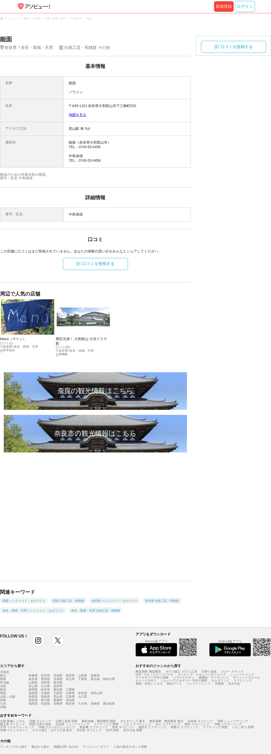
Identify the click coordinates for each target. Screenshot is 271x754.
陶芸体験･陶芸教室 (148, 671)
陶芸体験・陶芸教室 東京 (166, 721)
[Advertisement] (59, 521)
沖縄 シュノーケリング (232, 721)
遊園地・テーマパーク (213, 677)
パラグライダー (183, 677)
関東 (3, 679)
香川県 (45, 700)
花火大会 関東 (132, 730)
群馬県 (45, 679)
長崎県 (57, 703)
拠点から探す (40, 746)
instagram (38, 640)
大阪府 (57, 693)
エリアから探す (12, 666)
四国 (3, 700)
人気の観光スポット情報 (130, 746)
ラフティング (243, 680)
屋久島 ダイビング (12, 724)
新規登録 (224, 6)
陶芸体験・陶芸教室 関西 (99, 721)
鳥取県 (33, 696)
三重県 (70, 689)
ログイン (245, 6)
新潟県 (57, 682)
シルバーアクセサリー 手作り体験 (184, 680)
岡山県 (57, 696)
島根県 (45, 696)
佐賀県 (45, 703)
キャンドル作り (146, 680)
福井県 (57, 686)
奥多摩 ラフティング (93, 727)
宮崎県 (95, 703)
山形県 (82, 675)
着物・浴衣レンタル (149, 683)
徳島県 (33, 700)
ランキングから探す (13, 746)
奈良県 (82, 693)
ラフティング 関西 (215, 727)
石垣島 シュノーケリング (72, 724)
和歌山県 (97, 693)
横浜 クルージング (197, 724)
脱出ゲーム (174, 683)
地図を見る (77, 115)
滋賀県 (33, 693)
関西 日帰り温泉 (40, 724)
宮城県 (57, 675)
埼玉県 (70, 679)
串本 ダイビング (123, 727)
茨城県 (57, 679)
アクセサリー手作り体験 (152, 677)
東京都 (95, 679)
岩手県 (45, 675)
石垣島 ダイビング (200, 721)
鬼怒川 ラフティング (152, 727)
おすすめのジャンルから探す (158, 666)
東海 (3, 689)
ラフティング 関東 (106, 724)
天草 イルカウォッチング (17, 727)
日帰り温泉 (209, 671)
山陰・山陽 (7, 696)
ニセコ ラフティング (137, 724)
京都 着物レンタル (12, 721)
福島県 (95, 675)
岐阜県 (45, 689)
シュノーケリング (242, 674)
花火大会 (234, 683)
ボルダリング (220, 680)
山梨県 (33, 682)
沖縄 (3, 707)
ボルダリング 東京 (132, 721)
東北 (3, 675)
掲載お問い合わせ (66, 746)
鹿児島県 (109, 703)
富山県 (33, 686)
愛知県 (57, 689)
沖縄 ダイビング (40, 721)
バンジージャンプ (198, 683)
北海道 (4, 672)
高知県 (70, 700)
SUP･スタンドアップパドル (154, 674)
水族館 (219, 683)
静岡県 (33, 689)
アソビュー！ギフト (95, 746)
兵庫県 (70, 693)
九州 (3, 703)
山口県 (82, 696)
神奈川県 (109, 679)
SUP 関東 (112, 730)
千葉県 (82, 679)
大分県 (82, 703)
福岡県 (33, 703)
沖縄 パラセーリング (228, 724)
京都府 (45, 693)
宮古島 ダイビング (89, 730)
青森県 (33, 675)
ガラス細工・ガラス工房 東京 (52, 730)
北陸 (3, 686)
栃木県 (33, 679)
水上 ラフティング (167, 724)
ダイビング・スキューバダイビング (202, 674)
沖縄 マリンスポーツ (14, 730)
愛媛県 (57, 700)
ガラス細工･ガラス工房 (181, 671)
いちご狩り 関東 (243, 727)
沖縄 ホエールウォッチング (56, 727)
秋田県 (70, 675)
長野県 (45, 682)
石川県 (45, 686)
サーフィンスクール (246, 677)
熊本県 (70, 703)
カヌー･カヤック (232, 671)
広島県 (70, 696)
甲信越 (4, 682)
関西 (3, 693)
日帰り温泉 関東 (66, 721)
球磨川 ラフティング (184, 727)
